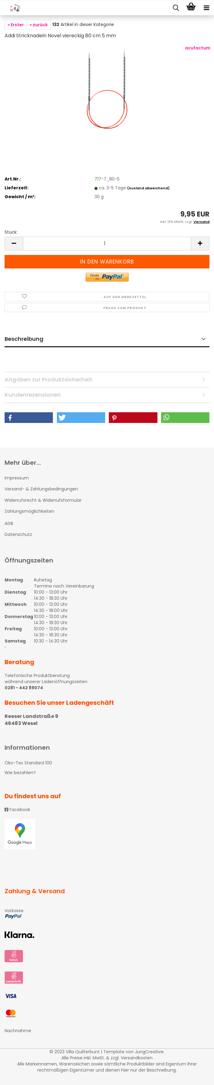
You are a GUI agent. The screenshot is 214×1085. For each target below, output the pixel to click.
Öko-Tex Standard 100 (28, 763)
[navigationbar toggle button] (206, 8)
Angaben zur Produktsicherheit (48, 379)
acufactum (197, 48)
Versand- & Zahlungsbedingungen (41, 489)
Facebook (17, 809)
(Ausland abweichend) (148, 188)
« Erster (16, 25)
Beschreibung (24, 339)
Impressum (17, 478)
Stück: (11, 232)
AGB (9, 523)
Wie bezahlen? (20, 773)
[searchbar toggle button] (175, 8)
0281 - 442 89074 (24, 688)
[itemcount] (107, 243)
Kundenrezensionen (33, 395)
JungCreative (149, 1052)
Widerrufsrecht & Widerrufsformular (43, 500)
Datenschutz (18, 534)
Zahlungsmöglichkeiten (29, 511)
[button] (29, 417)
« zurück (39, 25)
